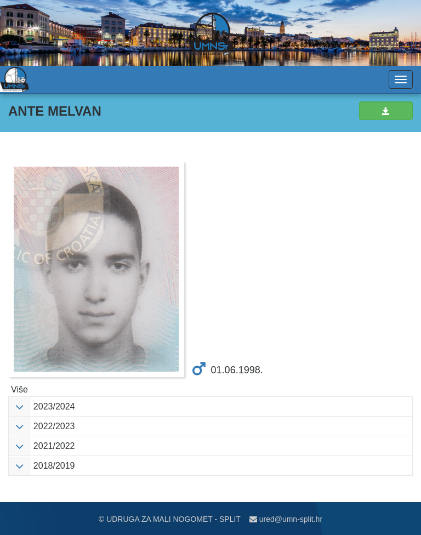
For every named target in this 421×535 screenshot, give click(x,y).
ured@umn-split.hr (285, 519)
